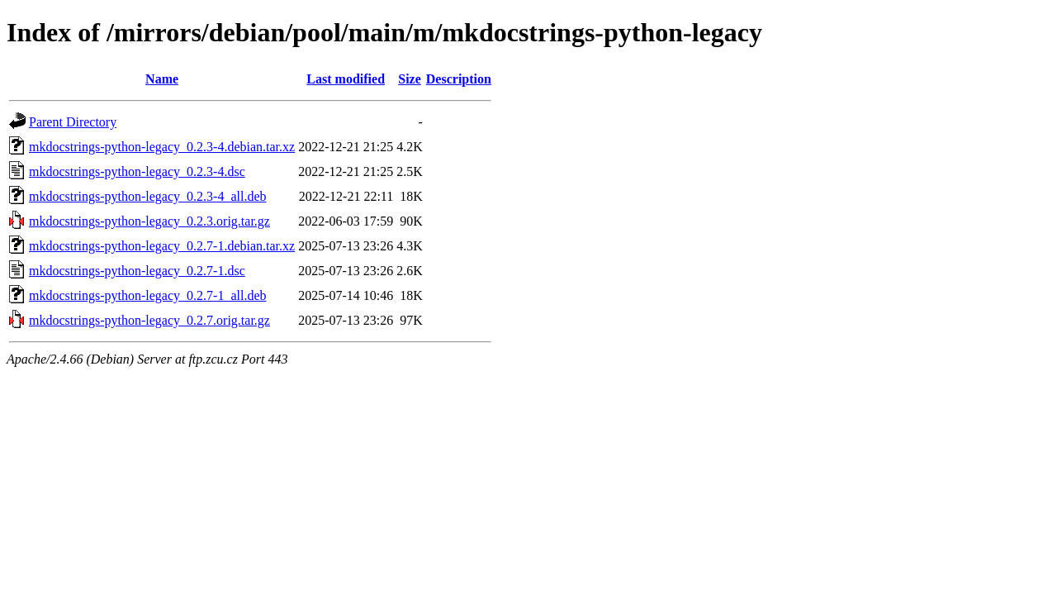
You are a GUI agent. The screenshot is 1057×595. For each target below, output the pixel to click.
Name (161, 79)
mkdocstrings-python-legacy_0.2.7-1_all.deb (148, 295)
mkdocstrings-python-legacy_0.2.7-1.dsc (137, 271)
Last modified (345, 79)
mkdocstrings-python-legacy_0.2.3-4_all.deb (148, 196)
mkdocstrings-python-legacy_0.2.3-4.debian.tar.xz (162, 147)
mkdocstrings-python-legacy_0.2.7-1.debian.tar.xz (162, 246)
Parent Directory (72, 122)
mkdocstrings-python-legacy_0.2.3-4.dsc (137, 171)
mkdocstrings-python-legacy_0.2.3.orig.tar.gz (149, 221)
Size (409, 79)
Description (458, 79)
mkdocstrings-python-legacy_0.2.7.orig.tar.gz (149, 320)
